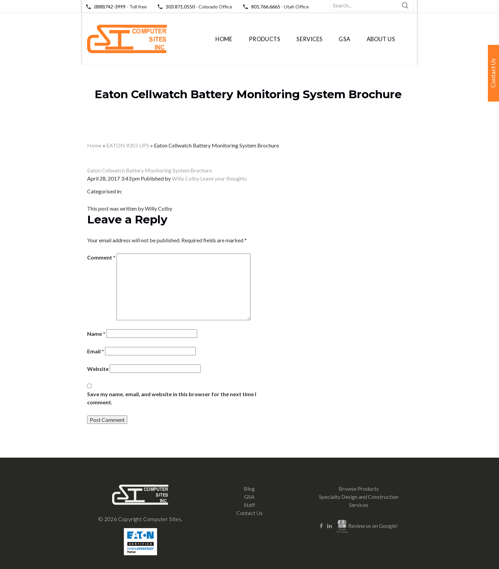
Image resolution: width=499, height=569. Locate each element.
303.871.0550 (180, 6)
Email (95, 351)
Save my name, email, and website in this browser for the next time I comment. (171, 398)
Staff (249, 505)
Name (96, 333)
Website (98, 368)
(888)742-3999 (110, 6)
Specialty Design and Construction (358, 496)
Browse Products (359, 488)
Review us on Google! (367, 526)
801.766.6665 (265, 6)
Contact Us (249, 513)
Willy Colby (185, 178)
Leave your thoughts (223, 178)
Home (224, 39)
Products (264, 39)
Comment (101, 257)
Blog (249, 488)
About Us (381, 39)
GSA (344, 39)
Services (309, 39)
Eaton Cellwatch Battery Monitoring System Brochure (248, 94)
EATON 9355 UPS (127, 145)
